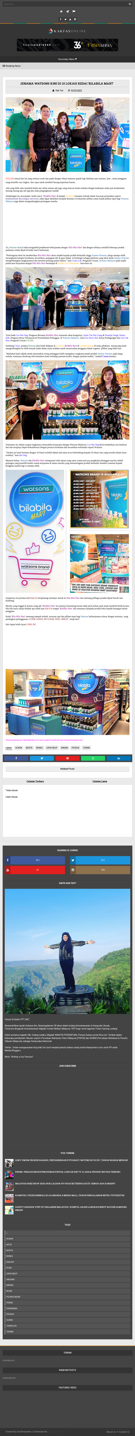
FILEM (9, 1268)
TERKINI (86, 748)
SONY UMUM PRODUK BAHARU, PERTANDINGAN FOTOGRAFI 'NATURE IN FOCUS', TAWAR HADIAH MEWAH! (71, 1160)
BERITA (29, 748)
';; (7, 1233)
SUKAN (9, 1320)
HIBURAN (10, 1279)
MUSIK (9, 1291)
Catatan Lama (100, 781)
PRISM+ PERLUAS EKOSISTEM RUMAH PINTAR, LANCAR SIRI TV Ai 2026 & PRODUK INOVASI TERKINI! (67, 1172)
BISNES (39, 748)
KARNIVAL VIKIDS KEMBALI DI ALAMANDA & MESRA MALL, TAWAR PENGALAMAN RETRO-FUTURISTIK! (70, 1195)
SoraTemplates (24, 1431)
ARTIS (9, 1244)
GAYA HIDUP (51, 748)
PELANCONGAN (13, 1297)
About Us (111, 1432)
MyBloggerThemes (57, 1431)
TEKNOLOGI (11, 1326)
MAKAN (64, 748)
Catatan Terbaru (35, 781)
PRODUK (75, 748)
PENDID (9, 1303)
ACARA (18, 748)
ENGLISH (10, 1262)
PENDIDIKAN (11, 1308)
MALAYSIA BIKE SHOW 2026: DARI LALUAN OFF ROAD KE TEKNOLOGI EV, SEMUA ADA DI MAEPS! (65, 1183)
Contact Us (124, 1432)
